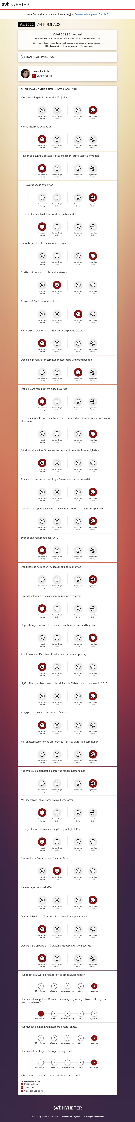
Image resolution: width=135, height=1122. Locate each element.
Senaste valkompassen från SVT (91, 14)
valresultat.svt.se (92, 38)
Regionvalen (87, 46)
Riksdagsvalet (52, 46)
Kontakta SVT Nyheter (71, 1117)
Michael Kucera (51, 1117)
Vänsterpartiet (45, 75)
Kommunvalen (70, 46)
